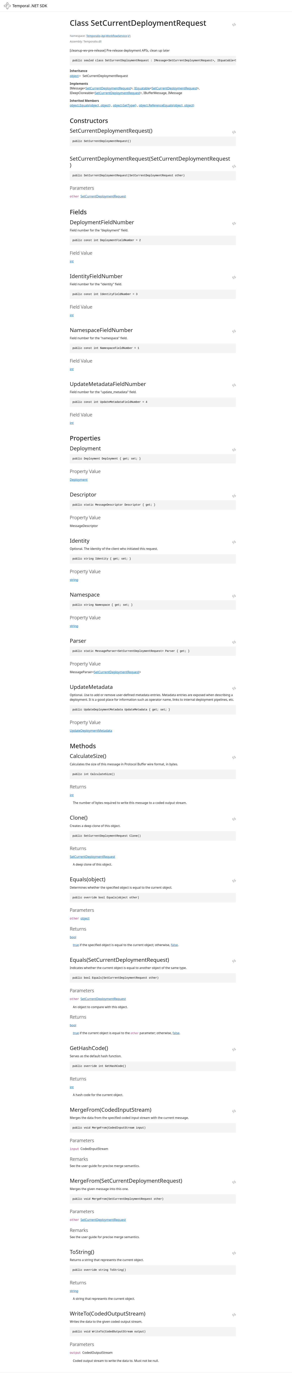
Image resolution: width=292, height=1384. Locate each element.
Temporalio (93, 36)
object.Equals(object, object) (90, 105)
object (74, 76)
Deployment (79, 479)
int (72, 261)
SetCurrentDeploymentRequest (108, 88)
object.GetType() (124, 105)
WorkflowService (116, 36)
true (76, 945)
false (174, 945)
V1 (129, 36)
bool (73, 937)
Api (103, 36)
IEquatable (142, 88)
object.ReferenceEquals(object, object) (166, 105)
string (74, 580)
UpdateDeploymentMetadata (91, 730)
